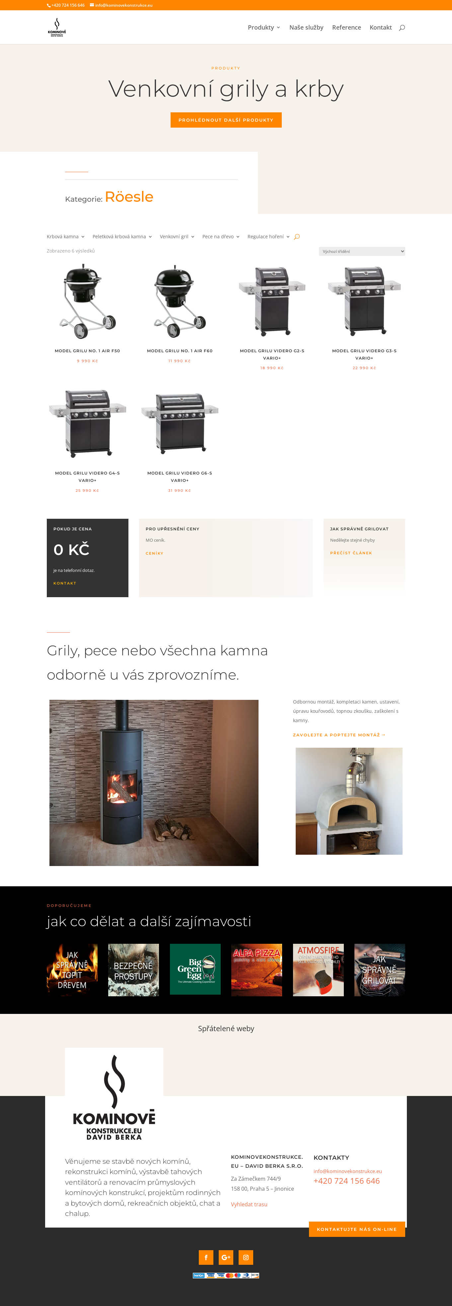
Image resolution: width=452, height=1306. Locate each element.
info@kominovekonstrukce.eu (348, 1171)
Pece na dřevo (218, 237)
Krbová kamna (63, 237)
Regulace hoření (266, 237)
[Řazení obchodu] (362, 251)
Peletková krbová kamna (119, 237)
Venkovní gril (174, 237)
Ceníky (155, 553)
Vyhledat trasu (249, 1204)
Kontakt (381, 28)
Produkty (261, 28)
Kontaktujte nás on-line (357, 1229)
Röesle (129, 196)
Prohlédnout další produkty (226, 120)
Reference (346, 28)
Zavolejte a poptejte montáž (336, 734)
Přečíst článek (351, 553)
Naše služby (306, 28)
